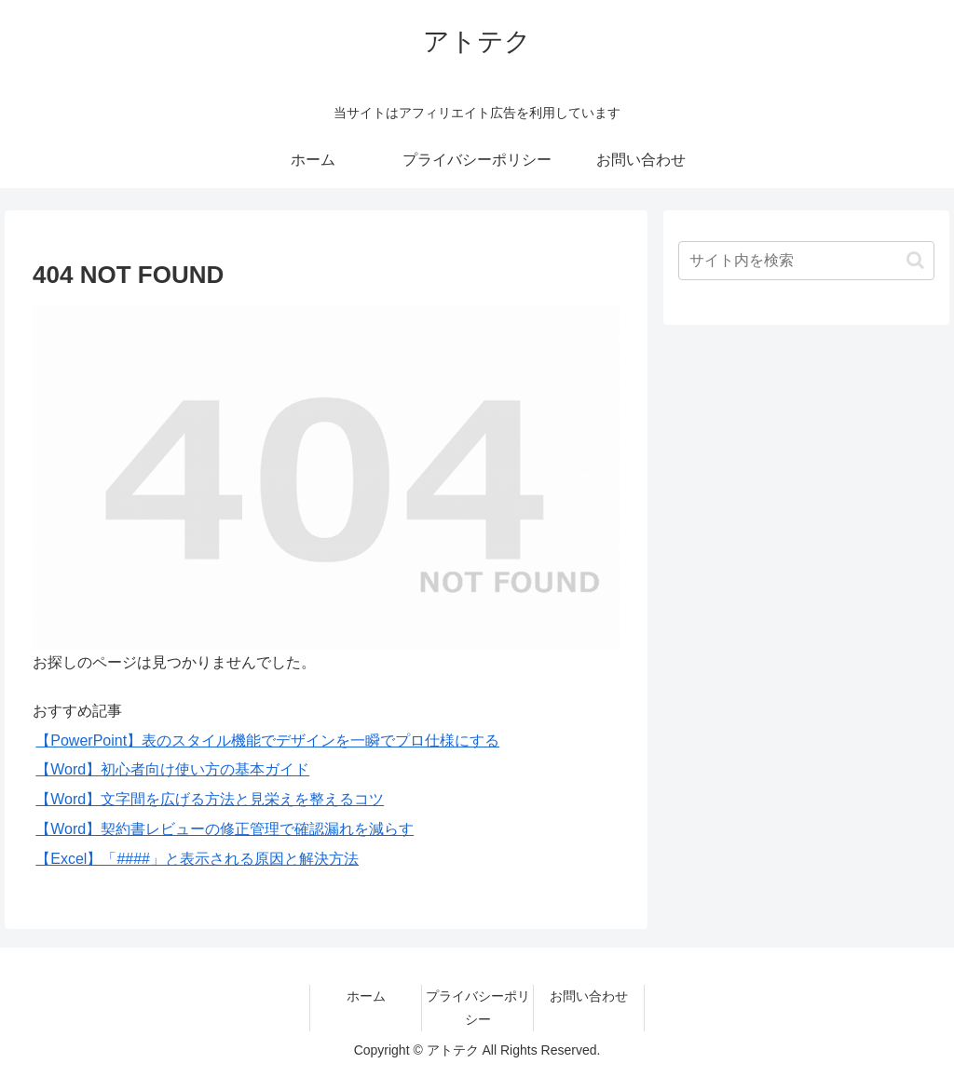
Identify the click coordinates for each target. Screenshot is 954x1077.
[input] (806, 260)
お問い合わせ (589, 996)
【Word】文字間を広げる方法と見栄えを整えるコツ (209, 799)
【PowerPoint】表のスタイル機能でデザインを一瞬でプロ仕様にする (267, 740)
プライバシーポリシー (478, 1008)
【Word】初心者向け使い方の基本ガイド (172, 769)
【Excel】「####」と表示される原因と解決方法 (197, 859)
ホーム (366, 996)
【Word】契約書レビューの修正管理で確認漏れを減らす (224, 829)
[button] (915, 260)
